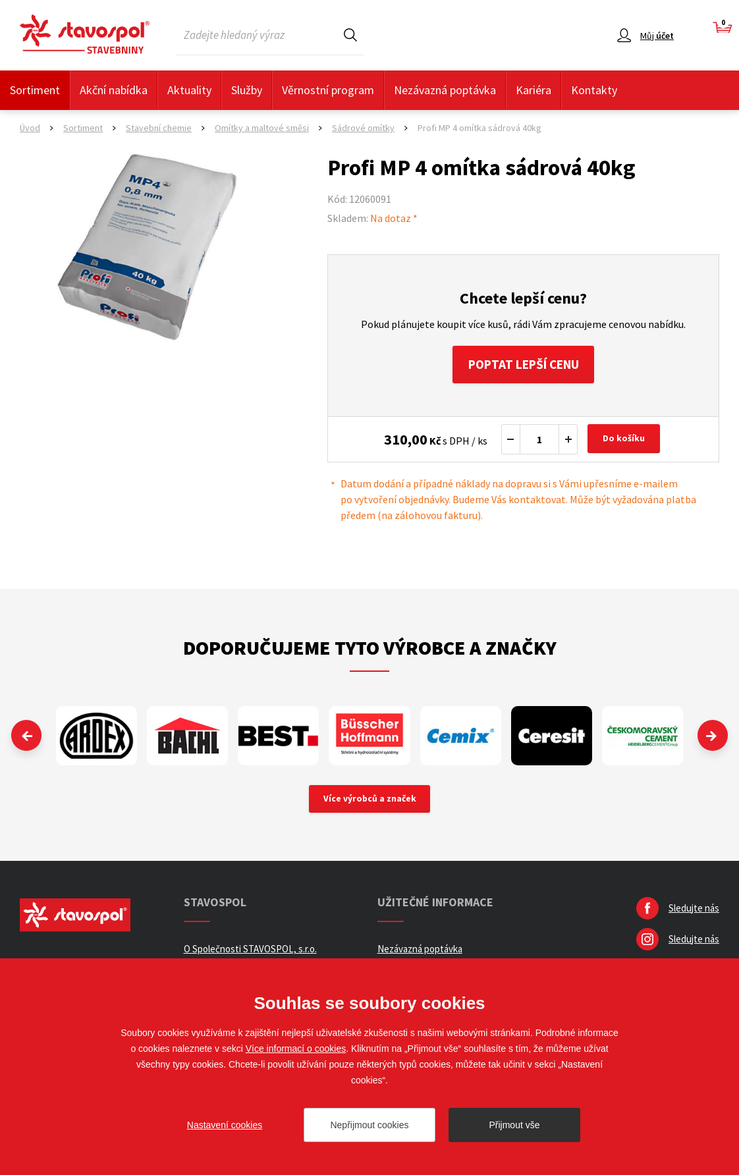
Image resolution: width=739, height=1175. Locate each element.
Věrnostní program (328, 89)
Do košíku (625, 441)
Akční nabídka (114, 89)
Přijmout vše (514, 1125)
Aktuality (189, 89)
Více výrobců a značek (370, 801)
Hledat (350, 34)
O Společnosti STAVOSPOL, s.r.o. (250, 951)
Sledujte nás (694, 910)
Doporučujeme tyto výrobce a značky (370, 649)
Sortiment (35, 89)
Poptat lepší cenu (523, 365)
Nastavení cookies (224, 1125)
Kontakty (594, 89)
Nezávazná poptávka (445, 89)
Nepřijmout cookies (369, 1125)
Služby (246, 89)
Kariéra (533, 89)
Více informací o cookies (296, 1048)
